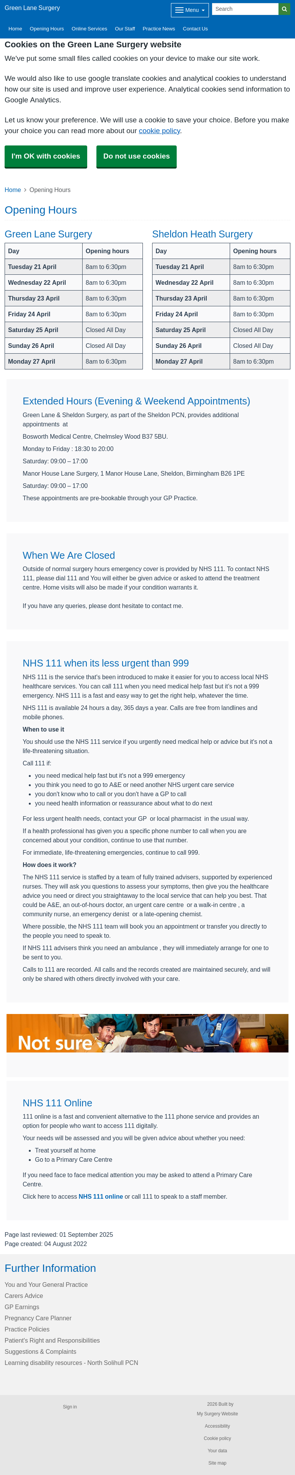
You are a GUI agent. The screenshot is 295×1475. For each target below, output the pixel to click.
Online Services (90, 28)
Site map (217, 1463)
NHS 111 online (101, 1196)
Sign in (70, 1407)
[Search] (245, 9)
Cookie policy (217, 1438)
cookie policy (159, 130)
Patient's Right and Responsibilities (52, 1340)
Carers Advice (24, 1296)
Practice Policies (27, 1329)
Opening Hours (47, 28)
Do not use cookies (136, 156)
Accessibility (217, 1426)
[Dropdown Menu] (190, 10)
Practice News (159, 28)
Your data (217, 1450)
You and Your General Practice (46, 1284)
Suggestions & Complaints (40, 1351)
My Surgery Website (217, 1414)
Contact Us (195, 28)
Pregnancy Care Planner (38, 1318)
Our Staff (125, 28)
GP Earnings (22, 1307)
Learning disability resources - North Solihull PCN (71, 1363)
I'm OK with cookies (46, 156)
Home (15, 28)
